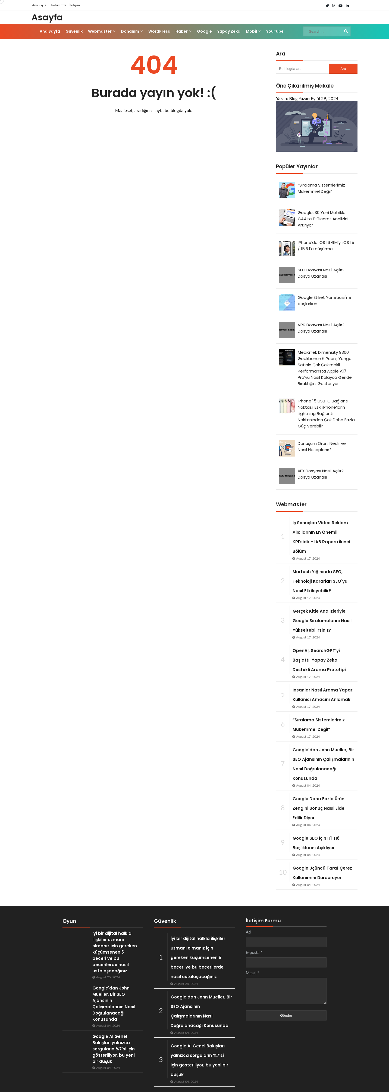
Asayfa (47, 17)
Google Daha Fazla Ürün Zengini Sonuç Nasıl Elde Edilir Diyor (318, 808)
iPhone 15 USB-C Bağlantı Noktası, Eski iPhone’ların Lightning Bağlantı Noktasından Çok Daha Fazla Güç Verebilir (326, 413)
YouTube (275, 31)
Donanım (130, 31)
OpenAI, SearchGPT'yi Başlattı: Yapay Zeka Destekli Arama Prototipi (319, 660)
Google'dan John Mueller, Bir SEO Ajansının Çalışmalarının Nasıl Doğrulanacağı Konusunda (197, 997)
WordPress (159, 31)
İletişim (73, 5)
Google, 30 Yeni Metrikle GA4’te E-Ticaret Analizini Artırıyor (323, 219)
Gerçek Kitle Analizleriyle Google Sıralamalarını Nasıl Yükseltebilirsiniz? (322, 620)
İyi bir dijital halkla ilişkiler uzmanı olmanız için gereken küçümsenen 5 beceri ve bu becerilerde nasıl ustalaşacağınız (97, 945)
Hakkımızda (56, 5)
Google (204, 31)
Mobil (251, 31)
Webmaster (100, 31)
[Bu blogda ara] (302, 69)
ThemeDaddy (120, 1082)
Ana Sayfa (39, 5)
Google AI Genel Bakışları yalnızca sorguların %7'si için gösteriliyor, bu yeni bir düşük (200, 1036)
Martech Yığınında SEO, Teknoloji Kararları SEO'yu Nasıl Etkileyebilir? (320, 581)
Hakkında (327, 1082)
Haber (181, 31)
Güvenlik (74, 31)
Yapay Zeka (228, 31)
